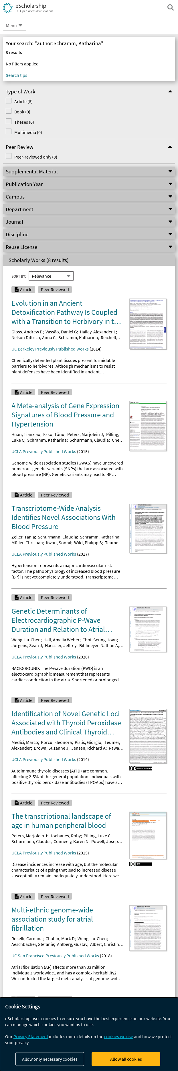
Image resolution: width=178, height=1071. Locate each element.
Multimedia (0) (28, 132)
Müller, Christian (27, 542)
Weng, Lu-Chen (26, 639)
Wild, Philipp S (88, 542)
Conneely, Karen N (71, 841)
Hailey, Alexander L (98, 332)
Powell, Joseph (105, 841)
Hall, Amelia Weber (61, 639)
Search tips (16, 75)
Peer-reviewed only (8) (35, 157)
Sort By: (18, 276)
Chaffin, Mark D (60, 938)
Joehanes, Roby (65, 835)
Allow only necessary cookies (50, 1059)
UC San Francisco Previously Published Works (55, 955)
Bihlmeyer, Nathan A (98, 645)
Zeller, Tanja (23, 537)
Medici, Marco (24, 742)
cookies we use (118, 1036)
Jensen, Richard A (88, 748)
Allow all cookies (126, 1059)
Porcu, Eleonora (56, 742)
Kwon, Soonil (58, 542)
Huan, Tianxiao (25, 434)
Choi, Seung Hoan (99, 639)
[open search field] (170, 7)
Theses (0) (24, 122)
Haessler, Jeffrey (60, 645)
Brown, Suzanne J (51, 748)
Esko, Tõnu (53, 434)
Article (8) (23, 101)
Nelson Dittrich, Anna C (33, 337)
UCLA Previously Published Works (43, 451)
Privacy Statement (30, 1036)
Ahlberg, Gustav (72, 944)
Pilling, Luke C (97, 835)
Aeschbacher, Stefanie (32, 944)
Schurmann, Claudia (89, 440)
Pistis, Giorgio (88, 742)
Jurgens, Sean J (26, 645)
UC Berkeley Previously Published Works (50, 349)
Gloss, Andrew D (27, 332)
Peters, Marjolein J (85, 434)
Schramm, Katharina (78, 337)
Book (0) (22, 112)
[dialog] (89, 1034)
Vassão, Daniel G (61, 332)
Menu (11, 25)
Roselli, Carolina (27, 938)
